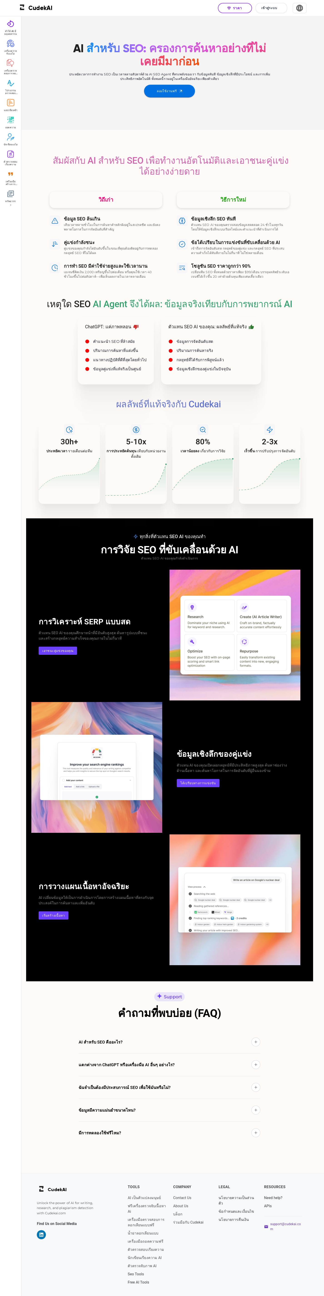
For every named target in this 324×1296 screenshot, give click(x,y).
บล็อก (181, 1214)
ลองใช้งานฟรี (172, 91)
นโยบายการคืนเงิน (237, 1219)
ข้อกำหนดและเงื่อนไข (239, 1211)
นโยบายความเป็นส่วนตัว (239, 1200)
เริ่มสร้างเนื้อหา (57, 915)
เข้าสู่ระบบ (271, 8)
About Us (183, 1206)
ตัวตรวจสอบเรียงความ (149, 1249)
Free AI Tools (141, 1282)
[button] (173, 1042)
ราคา (235, 8)
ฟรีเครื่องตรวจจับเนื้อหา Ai (150, 1209)
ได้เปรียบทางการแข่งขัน (201, 783)
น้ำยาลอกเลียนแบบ (146, 1233)
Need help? (276, 1198)
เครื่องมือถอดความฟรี (148, 1241)
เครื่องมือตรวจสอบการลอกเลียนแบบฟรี (149, 1222)
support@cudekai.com (288, 1226)
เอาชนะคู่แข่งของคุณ (61, 651)
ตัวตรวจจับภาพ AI (145, 1266)
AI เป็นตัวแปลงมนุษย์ (147, 1198)
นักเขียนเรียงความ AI (148, 1258)
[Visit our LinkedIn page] (44, 1234)
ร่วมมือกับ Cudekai (191, 1222)
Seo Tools (139, 1274)
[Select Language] (300, 8)
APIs (271, 1206)
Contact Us (185, 1198)
